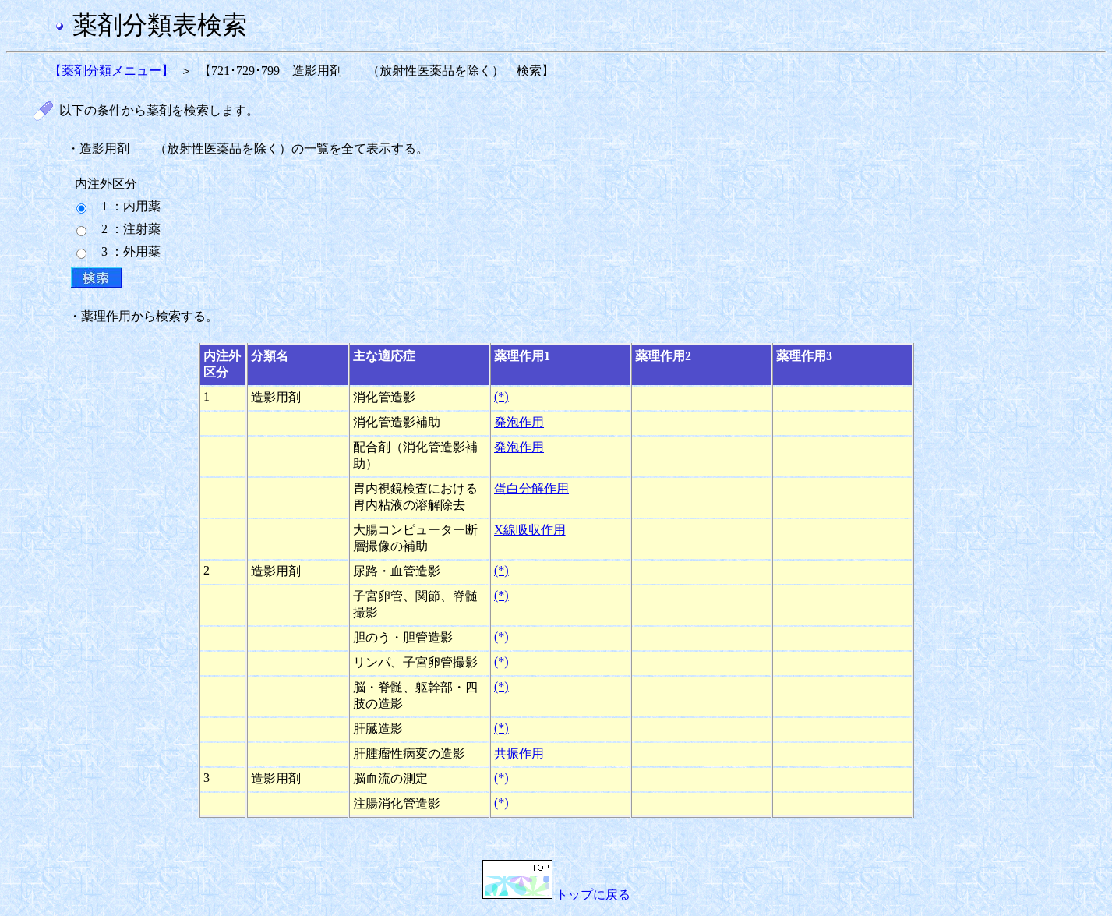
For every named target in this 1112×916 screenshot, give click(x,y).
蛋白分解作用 (531, 488)
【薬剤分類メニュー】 (111, 70)
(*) (501, 396)
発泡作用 (519, 422)
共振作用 (519, 753)
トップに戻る (556, 894)
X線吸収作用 (530, 529)
